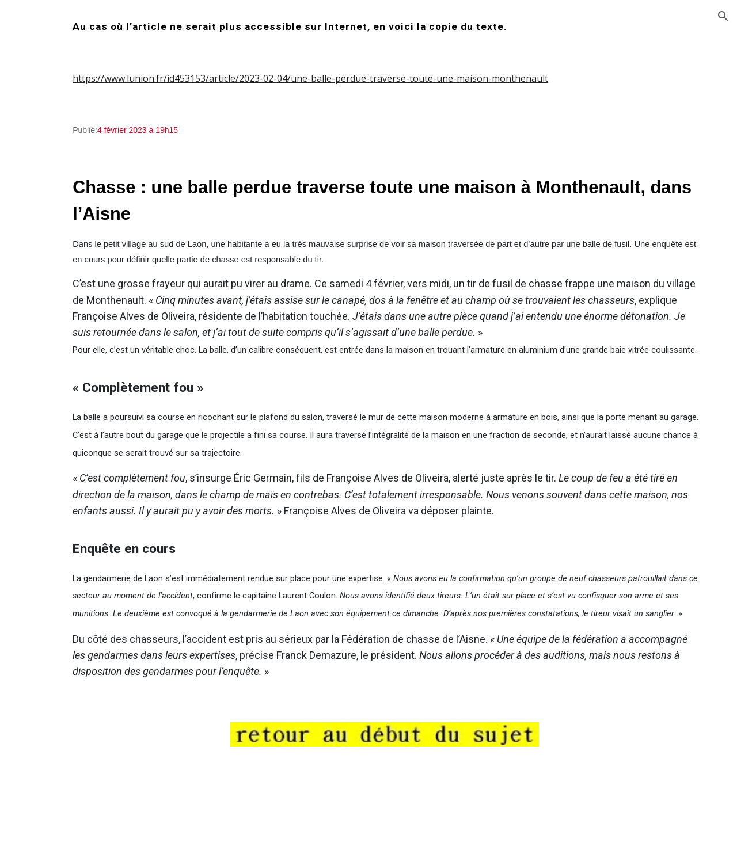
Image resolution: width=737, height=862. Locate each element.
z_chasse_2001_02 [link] (73, 566)
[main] (440, 26)
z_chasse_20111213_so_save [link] (85, 638)
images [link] (38, 257)
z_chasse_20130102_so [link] (83, 804)
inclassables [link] (49, 282)
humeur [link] (40, 234)
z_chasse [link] (54, 543)
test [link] (31, 305)
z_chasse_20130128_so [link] (83, 828)
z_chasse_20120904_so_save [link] (85, 756)
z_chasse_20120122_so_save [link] (85, 685)
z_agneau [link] (55, 400)
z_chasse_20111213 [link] (76, 614)
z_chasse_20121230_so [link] (83, 780)
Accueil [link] (37, 139)
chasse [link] (37, 187)
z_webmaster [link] (51, 377)
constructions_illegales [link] (72, 329)
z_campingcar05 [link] (69, 447)
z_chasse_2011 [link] (66, 590)
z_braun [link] (52, 519)
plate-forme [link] (49, 352)
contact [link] (39, 210)
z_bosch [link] (52, 495)
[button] (723, 16)
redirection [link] (46, 163)
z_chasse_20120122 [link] (76, 661)
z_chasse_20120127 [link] (76, 709)
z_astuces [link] (55, 424)
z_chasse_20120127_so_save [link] (85, 733)
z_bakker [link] (54, 472)
